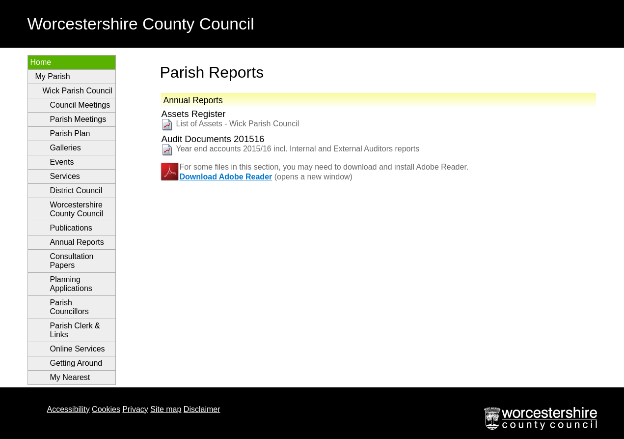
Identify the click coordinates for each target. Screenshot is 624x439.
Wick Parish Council (77, 91)
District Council (76, 190)
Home (41, 62)
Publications (71, 228)
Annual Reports (77, 242)
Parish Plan (70, 133)
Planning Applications (71, 284)
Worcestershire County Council (77, 209)
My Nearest (70, 377)
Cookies (106, 409)
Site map (165, 409)
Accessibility (68, 409)
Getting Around (76, 363)
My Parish (52, 76)
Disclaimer (202, 409)
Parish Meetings (78, 119)
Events (62, 162)
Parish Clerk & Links (75, 330)
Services (65, 176)
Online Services (77, 349)
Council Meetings (80, 105)
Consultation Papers (72, 260)
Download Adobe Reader (226, 177)
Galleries (65, 148)
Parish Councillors (69, 307)
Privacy (135, 409)
